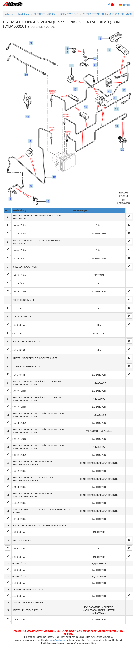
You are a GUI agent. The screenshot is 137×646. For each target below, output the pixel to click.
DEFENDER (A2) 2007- (45, 14)
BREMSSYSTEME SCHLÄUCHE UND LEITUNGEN (107, 14)
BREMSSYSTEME (69, 14)
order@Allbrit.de (57, 640)
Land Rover (23, 14)
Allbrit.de (9, 14)
